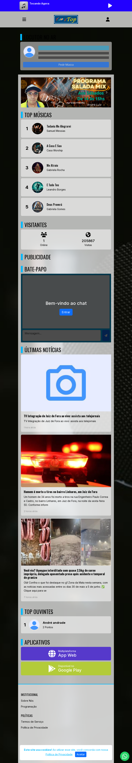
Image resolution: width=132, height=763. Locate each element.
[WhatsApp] (124, 756)
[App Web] (66, 653)
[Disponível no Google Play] (66, 668)
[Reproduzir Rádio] (110, 5)
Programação (29, 706)
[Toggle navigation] (24, 19)
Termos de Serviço (32, 721)
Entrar (66, 312)
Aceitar (81, 754)
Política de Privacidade (34, 727)
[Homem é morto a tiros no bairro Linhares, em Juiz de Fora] (66, 475)
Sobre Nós (27, 700)
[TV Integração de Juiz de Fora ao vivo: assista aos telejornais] (66, 393)
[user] (108, 19)
